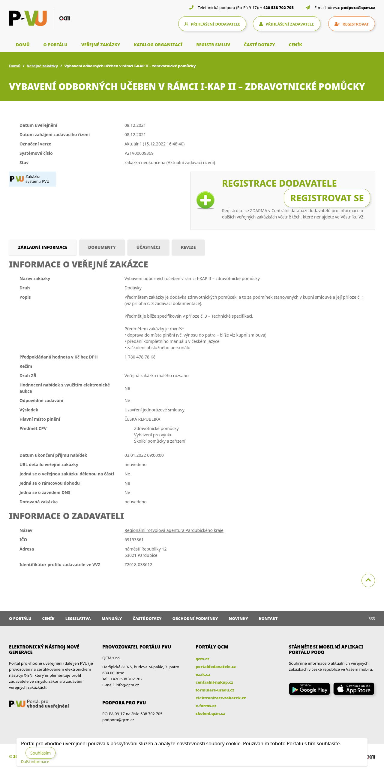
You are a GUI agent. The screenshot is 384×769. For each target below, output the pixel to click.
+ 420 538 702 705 (277, 7)
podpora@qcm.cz (358, 7)
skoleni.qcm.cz (210, 713)
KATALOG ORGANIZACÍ (158, 44)
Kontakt (268, 618)
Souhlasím (40, 753)
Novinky (238, 618)
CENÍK (295, 44)
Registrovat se (327, 198)
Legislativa (78, 618)
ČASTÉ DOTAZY (259, 44)
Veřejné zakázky (42, 66)
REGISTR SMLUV (213, 44)
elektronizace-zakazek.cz (221, 697)
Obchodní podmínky (195, 618)
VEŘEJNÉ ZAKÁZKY (100, 44)
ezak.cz (203, 674)
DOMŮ (23, 44)
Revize (188, 247)
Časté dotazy (147, 618)
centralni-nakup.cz (214, 682)
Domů (14, 66)
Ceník (48, 618)
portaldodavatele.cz (216, 666)
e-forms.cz (206, 705)
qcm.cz (202, 658)
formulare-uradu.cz (215, 690)
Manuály (112, 618)
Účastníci (148, 247)
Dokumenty (102, 247)
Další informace (35, 761)
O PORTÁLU (56, 44)
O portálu (20, 618)
